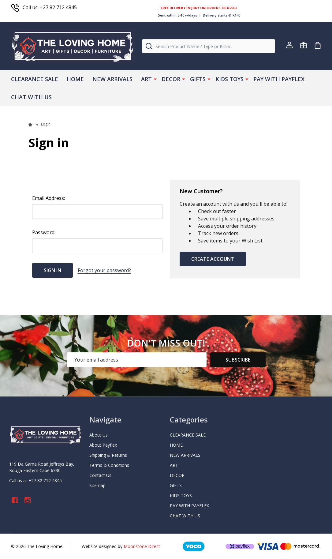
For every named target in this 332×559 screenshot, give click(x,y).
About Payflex (103, 445)
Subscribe (238, 359)
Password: (43, 232)
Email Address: (48, 198)
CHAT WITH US (31, 97)
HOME (75, 79)
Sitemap (97, 485)
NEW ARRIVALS (112, 79)
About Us (98, 435)
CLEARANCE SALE (34, 79)
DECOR (171, 79)
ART (146, 79)
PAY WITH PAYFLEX (278, 79)
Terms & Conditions (109, 465)
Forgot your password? (104, 270)
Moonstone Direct (142, 546)
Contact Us (100, 475)
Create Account (212, 259)
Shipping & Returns (108, 455)
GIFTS (198, 79)
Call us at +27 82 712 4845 (35, 480)
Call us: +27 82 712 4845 (44, 7)
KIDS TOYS (229, 79)
